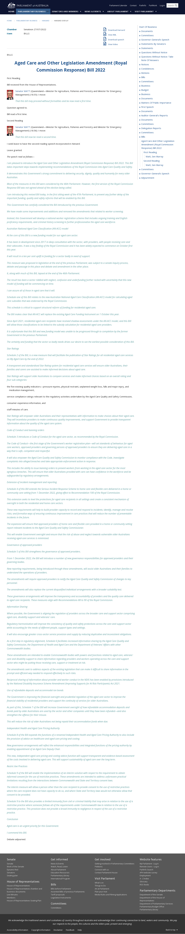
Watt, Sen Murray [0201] (154, 156)
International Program (60, 878)
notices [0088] (145, 64)
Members (11, 897)
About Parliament (117, 11)
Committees (56, 907)
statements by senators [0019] (153, 44)
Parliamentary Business (32, 11)
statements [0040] (147, 48)
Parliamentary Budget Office (152, 906)
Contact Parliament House (106, 872)
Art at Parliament (102, 888)
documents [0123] (147, 98)
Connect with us (102, 869)
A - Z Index (144, 878)
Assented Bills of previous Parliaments (68, 891)
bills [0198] (143, 136)
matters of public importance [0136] (156, 102)
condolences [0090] (147, 68)
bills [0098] (143, 77)
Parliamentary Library (60, 875)
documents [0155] (147, 111)
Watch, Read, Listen (59, 866)
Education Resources (60, 872)
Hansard (45, 21)
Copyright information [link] (40, 930)
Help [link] (80, 930)
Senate (10, 863)
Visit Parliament (144, 11)
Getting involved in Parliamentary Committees (114, 863)
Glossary (143, 881)
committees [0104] (147, 81)
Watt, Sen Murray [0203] (154, 165)
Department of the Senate (151, 894)
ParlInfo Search (146, 869)
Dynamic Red (12, 869)
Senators (11, 872)
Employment (145, 875)
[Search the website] (172, 5)
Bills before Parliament (61, 888)
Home (11, 11)
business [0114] (145, 94)
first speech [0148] (147, 107)
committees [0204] (147, 169)
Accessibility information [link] (17, 930)
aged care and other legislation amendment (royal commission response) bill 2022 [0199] (157, 145)
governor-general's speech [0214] (155, 173)
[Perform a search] (176, 5)
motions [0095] (145, 73)
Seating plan (12, 875)
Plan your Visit (101, 891)
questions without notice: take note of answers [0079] (157, 58)
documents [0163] (147, 119)
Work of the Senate (15, 866)
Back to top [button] (172, 929)
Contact (133, 5)
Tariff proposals (58, 894)
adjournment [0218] (147, 177)
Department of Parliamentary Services (156, 903)
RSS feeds (144, 884)
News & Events (93, 11)
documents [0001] (147, 31)
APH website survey (148, 872)
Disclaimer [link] (58, 930)
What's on (99, 883)
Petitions (99, 866)
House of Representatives (18, 885)
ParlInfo (142, 5)
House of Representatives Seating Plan (24, 900)
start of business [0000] (148, 27)
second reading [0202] (152, 160)
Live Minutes (12, 894)
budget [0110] (145, 90)
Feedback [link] (70, 930)
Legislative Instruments (61, 897)
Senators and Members (65, 11)
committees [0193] (147, 132)
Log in (162, 5)
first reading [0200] (150, 152)
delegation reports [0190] (151, 128)
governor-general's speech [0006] (155, 39)
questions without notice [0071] (154, 52)
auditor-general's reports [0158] (154, 115)
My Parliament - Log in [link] (149, 863)
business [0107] (145, 85)
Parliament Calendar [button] (118, 5)
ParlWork (153, 5)
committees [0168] (147, 124)
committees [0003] (147, 35)
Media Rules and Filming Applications (111, 894)
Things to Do (100, 885)
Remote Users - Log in (149, 866)
